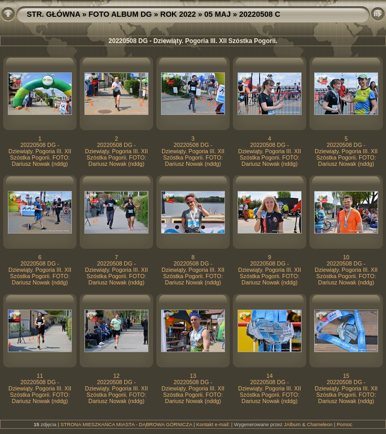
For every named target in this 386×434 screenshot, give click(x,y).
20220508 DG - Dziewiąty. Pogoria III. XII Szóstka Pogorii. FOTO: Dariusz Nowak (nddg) (39, 154)
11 (40, 376)
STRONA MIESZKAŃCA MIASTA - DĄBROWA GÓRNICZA (126, 424)
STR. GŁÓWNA (53, 14)
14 (269, 376)
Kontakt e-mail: (213, 424)
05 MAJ (218, 14)
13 (193, 376)
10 (346, 257)
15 (346, 376)
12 (116, 376)
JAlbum (292, 424)
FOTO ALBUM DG (120, 14)
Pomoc (344, 424)
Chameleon (320, 424)
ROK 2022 (178, 14)
